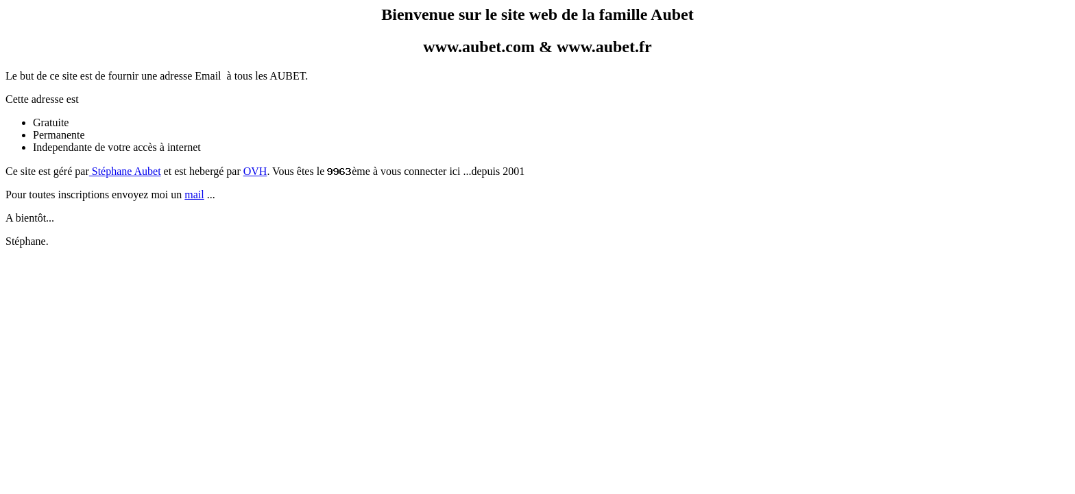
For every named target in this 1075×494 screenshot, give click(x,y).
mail (194, 194)
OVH (255, 171)
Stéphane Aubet (125, 171)
